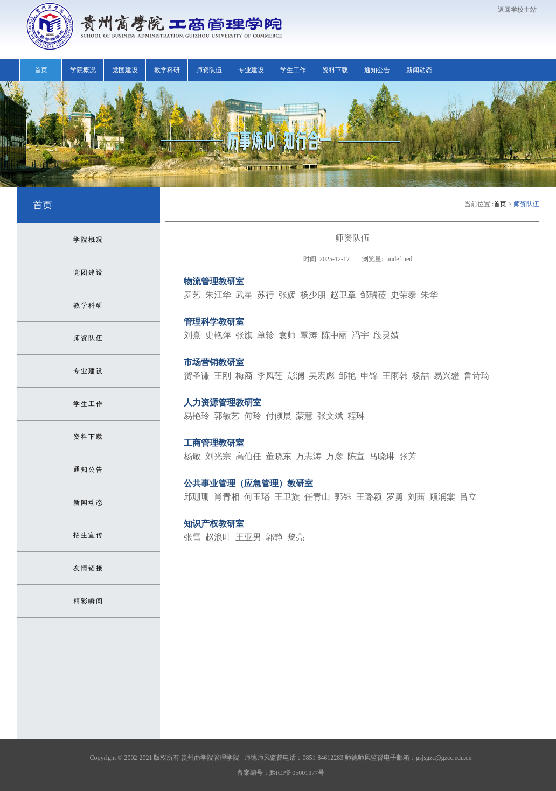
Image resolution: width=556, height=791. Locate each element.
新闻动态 (419, 70)
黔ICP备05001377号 (297, 772)
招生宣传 (88, 535)
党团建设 (125, 70)
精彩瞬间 (88, 601)
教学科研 (167, 70)
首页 (40, 70)
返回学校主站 (517, 9)
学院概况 (83, 70)
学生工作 (293, 70)
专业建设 (251, 70)
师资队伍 (209, 70)
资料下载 (335, 70)
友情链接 (88, 568)
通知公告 (377, 70)
